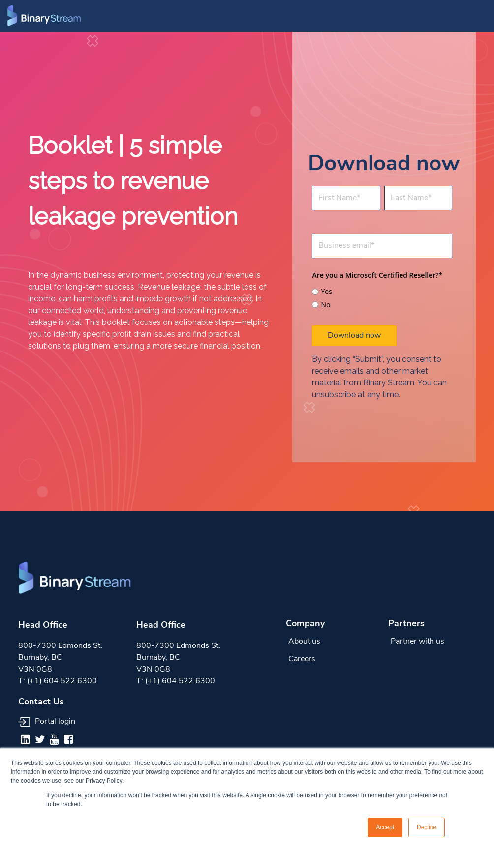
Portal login (46, 722)
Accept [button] (385, 827)
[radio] (382, 291)
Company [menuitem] (305, 624)
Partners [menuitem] (406, 624)
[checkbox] (382, 297)
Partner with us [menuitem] (417, 641)
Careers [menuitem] (301, 659)
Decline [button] (426, 827)
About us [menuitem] (304, 641)
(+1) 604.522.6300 (62, 681)
